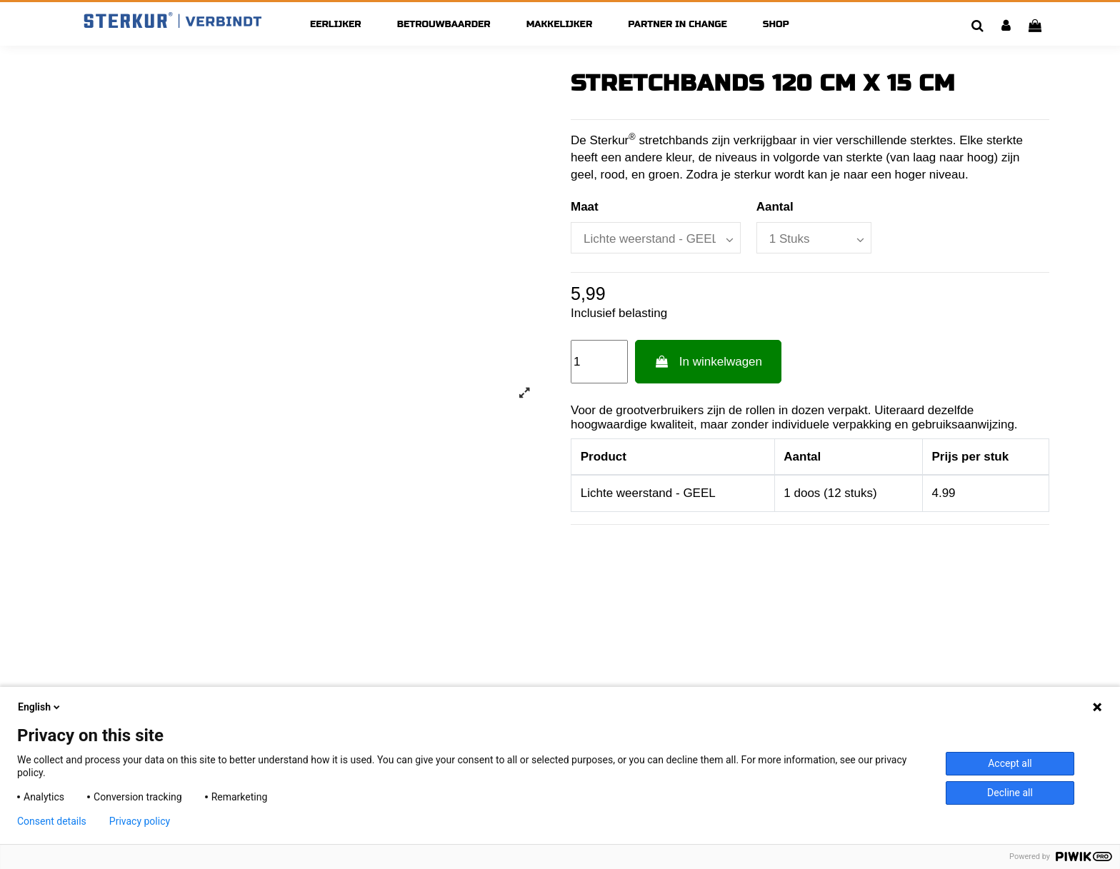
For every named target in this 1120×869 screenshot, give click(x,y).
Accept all (1010, 763)
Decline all (1010, 792)
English (40, 707)
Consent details (51, 821)
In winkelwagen (708, 361)
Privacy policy (139, 821)
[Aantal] (813, 238)
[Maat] (656, 238)
